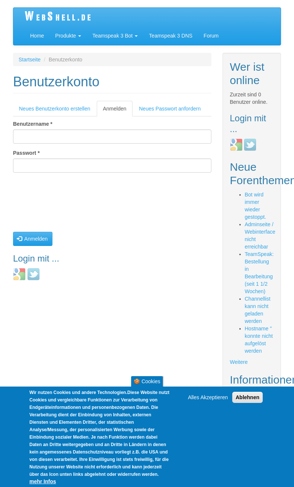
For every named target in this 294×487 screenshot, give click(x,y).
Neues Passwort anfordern (170, 109)
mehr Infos (42, 483)
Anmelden (117, 110)
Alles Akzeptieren (208, 399)
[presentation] (43, 205)
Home (37, 36)
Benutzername (32, 124)
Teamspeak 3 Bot (115, 36)
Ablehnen (247, 399)
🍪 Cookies (147, 383)
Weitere (239, 362)
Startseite (30, 60)
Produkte (68, 36)
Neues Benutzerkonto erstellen (54, 109)
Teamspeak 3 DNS (170, 36)
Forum (211, 36)
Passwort (26, 153)
